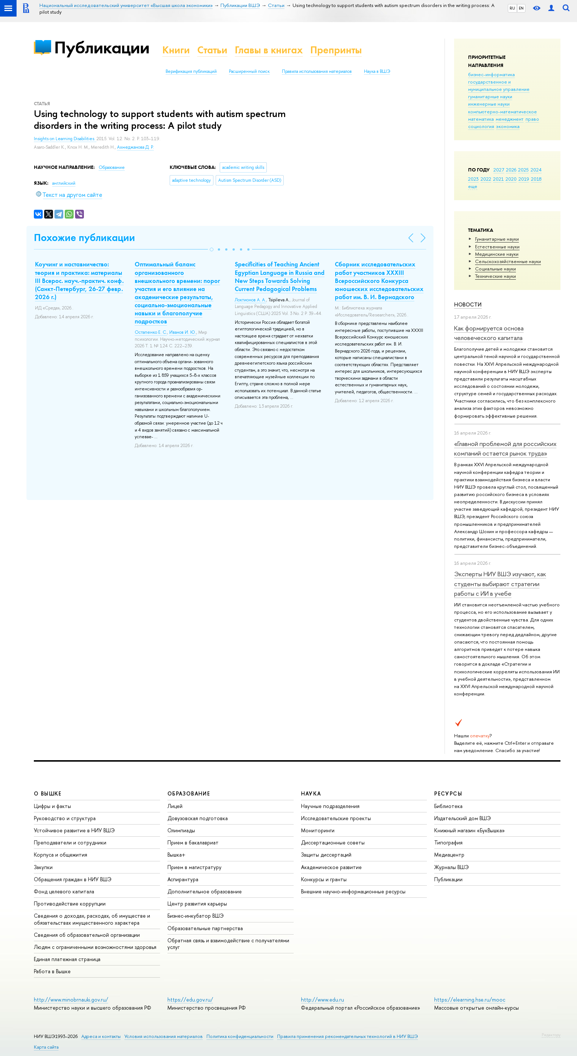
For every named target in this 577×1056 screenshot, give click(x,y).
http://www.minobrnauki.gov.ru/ (71, 999)
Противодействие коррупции (70, 903)
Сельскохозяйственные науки (508, 261)
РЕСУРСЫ (448, 793)
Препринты (336, 49)
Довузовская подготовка (197, 818)
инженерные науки (489, 103)
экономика (508, 126)
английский (63, 183)
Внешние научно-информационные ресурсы (353, 891)
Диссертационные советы (333, 842)
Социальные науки (495, 268)
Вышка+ (176, 854)
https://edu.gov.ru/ (190, 999)
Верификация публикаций (191, 71)
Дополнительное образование (204, 891)
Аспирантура (182, 879)
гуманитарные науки (490, 96)
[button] (211, 249)
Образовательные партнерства (205, 928)
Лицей (175, 805)
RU (512, 8)
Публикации (101, 47)
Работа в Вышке (52, 971)
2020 (511, 179)
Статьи (212, 49)
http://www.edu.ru (322, 999)
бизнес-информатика (491, 74)
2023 (473, 179)
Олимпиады (181, 830)
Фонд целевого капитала (64, 891)
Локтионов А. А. (250, 300)
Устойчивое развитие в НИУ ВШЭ (74, 830)
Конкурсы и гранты (324, 879)
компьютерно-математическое (502, 111)
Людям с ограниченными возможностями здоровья (95, 946)
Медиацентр (449, 854)
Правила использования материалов (317, 71)
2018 (536, 179)
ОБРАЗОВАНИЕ (188, 793)
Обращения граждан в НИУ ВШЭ (72, 879)
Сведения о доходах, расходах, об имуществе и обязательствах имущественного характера (92, 919)
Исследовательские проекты (336, 818)
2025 (523, 169)
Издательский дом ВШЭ (462, 818)
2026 (511, 169)
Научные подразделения (330, 805)
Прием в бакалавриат (193, 842)
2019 (523, 179)
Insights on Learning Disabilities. (65, 139)
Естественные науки (497, 246)
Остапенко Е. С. (151, 332)
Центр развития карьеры (197, 903)
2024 (536, 169)
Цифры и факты (52, 805)
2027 (498, 169)
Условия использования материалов (163, 1036)
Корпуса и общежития (60, 854)
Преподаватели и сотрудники (70, 842)
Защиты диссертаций (326, 854)
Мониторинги (317, 830)
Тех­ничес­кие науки (495, 276)
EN (521, 8)
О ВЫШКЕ (48, 793)
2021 (498, 179)
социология (481, 126)
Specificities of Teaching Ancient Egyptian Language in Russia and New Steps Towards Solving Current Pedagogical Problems (280, 276)
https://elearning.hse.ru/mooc (469, 999)
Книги (176, 49)
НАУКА (311, 793)
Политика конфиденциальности (239, 1036)
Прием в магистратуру (194, 867)
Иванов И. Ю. (182, 332)
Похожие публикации (84, 237)
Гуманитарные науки (497, 238)
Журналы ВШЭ (451, 867)
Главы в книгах (269, 49)
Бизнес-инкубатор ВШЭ (195, 915)
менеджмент (510, 119)
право (532, 119)
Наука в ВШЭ (377, 71)
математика (481, 119)
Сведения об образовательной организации (87, 934)
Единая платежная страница (67, 959)
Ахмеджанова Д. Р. (135, 147)
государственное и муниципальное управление (499, 85)
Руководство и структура (65, 818)
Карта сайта (46, 1047)
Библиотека (448, 805)
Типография (448, 842)
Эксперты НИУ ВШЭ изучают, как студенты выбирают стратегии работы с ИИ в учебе (500, 584)
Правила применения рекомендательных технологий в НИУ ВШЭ (347, 1036)
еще (472, 186)
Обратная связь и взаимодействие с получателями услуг (228, 943)
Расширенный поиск (249, 71)
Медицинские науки (496, 254)
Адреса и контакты (101, 1036)
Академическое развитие (331, 867)
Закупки (43, 867)
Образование (112, 167)
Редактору (551, 1034)
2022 (486, 179)
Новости (468, 304)
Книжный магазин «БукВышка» (469, 830)
